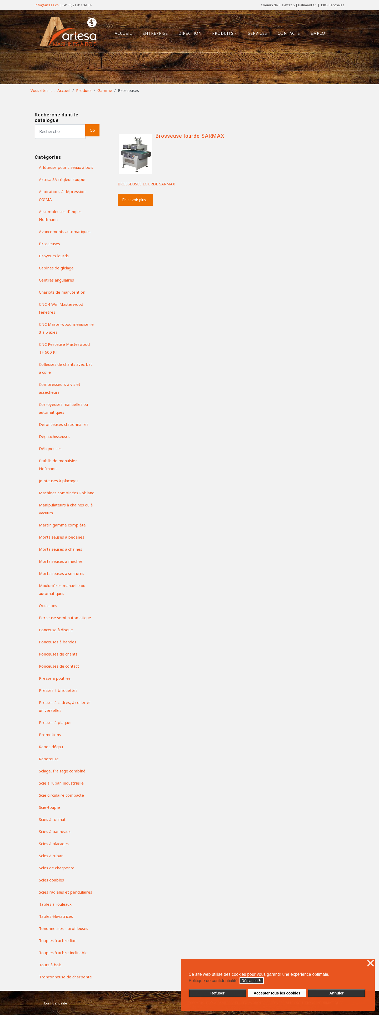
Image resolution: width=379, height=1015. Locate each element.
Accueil (123, 33)
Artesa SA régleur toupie (62, 179)
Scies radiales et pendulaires (65, 892)
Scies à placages (54, 843)
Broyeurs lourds (54, 255)
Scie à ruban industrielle (61, 783)
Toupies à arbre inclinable (63, 952)
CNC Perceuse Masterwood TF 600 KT (64, 348)
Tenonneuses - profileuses (63, 928)
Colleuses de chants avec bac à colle (65, 368)
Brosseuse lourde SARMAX (190, 136)
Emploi (319, 33)
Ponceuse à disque (56, 629)
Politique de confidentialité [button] (213, 980)
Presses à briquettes (58, 690)
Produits (224, 33)
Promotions (50, 734)
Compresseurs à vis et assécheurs (59, 388)
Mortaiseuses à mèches (61, 561)
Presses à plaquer (55, 722)
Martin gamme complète (62, 525)
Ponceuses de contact (59, 666)
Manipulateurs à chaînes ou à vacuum (66, 508)
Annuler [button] (336, 993)
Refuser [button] (217, 993)
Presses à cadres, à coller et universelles (65, 706)
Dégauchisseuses (54, 436)
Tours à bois (50, 964)
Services (257, 33)
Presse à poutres (55, 678)
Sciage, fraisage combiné (62, 770)
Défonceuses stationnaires (63, 424)
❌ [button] (370, 963)
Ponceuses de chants (58, 654)
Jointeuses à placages (58, 480)
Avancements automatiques (65, 231)
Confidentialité (55, 1003)
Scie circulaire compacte (61, 795)
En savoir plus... (135, 199)
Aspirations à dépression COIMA (62, 195)
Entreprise (155, 33)
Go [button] (92, 130)
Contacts (289, 33)
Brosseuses (49, 243)
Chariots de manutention (62, 292)
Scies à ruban (51, 855)
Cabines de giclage (56, 267)
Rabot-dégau (51, 746)
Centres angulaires (56, 280)
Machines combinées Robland (66, 492)
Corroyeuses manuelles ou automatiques (63, 408)
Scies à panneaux (55, 831)
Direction (190, 33)
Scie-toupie (49, 807)
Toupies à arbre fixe (58, 940)
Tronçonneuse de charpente (65, 976)
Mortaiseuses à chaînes (60, 549)
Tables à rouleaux (55, 904)
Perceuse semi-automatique (65, 617)
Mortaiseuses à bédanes (61, 537)
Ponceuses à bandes (57, 641)
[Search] (60, 131)
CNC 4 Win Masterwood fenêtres (61, 308)
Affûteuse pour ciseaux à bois (66, 167)
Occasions (48, 605)
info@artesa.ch (47, 5)
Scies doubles (51, 880)
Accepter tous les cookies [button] (277, 993)
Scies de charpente (56, 867)
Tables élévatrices (56, 916)
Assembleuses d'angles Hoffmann (60, 215)
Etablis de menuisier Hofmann (58, 464)
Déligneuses (50, 448)
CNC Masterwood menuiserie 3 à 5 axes (66, 328)
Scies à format (52, 819)
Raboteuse (49, 758)
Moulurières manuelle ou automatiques (62, 589)
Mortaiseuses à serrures (61, 573)
